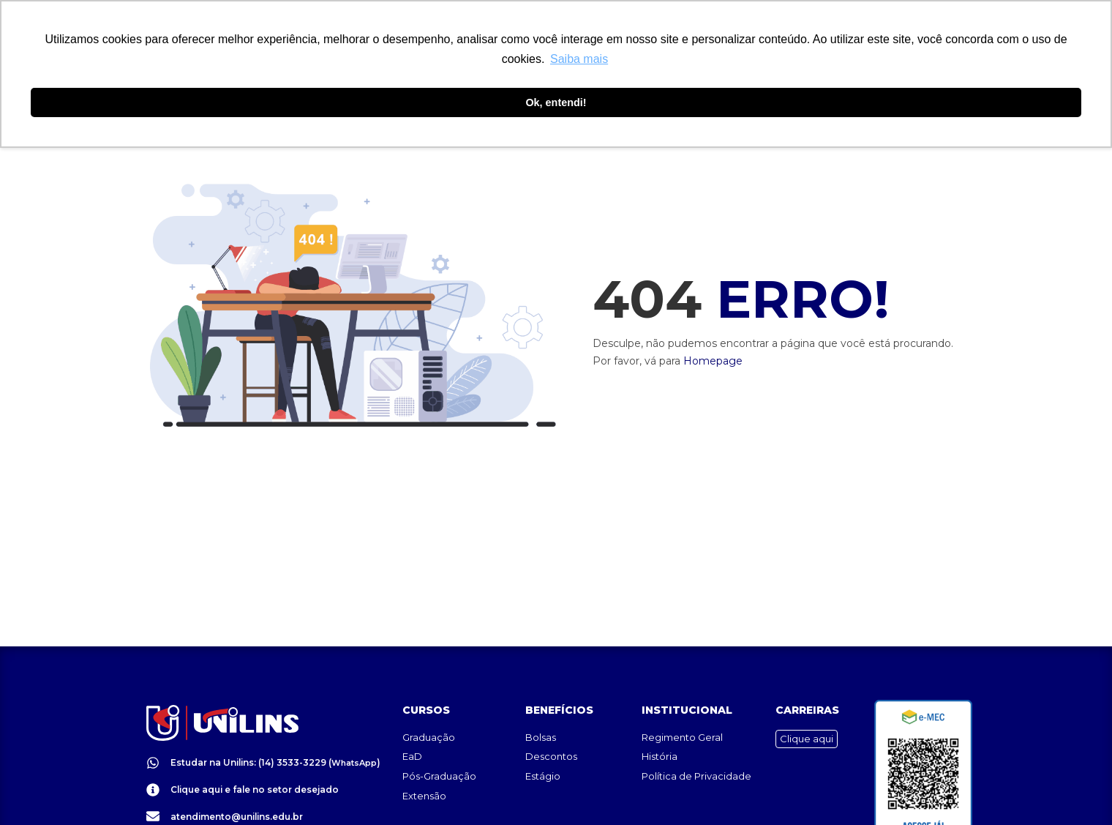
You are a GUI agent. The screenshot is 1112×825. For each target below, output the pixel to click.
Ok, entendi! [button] (555, 102)
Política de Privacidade (696, 740)
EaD (412, 720)
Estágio (542, 740)
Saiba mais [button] (579, 59)
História (659, 720)
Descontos (551, 720)
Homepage (713, 360)
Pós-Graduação (439, 740)
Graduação (428, 701)
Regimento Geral (682, 701)
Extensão (424, 760)
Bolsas (540, 701)
